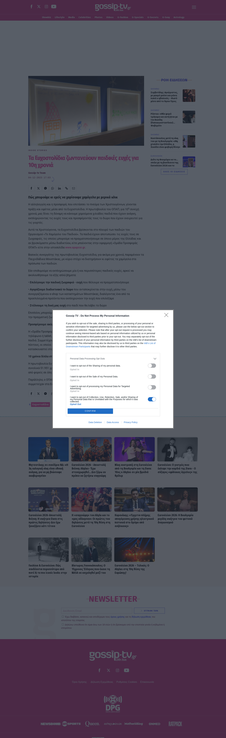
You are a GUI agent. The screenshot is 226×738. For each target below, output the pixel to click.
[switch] (152, 365)
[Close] (167, 316)
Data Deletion (95, 422)
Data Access (113, 422)
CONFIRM (90, 411)
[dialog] (113, 369)
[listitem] (113, 358)
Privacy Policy (130, 422)
